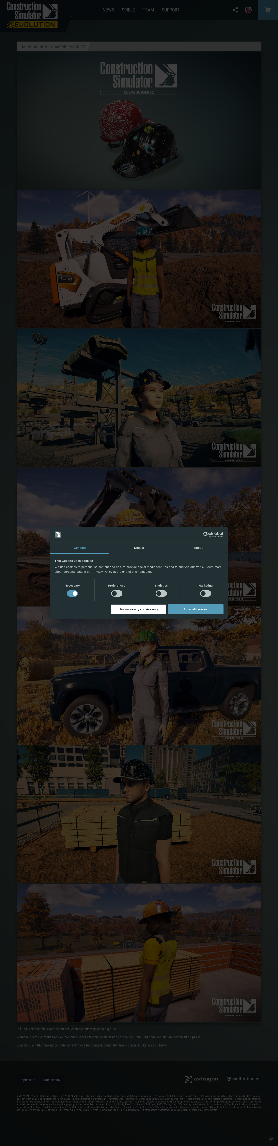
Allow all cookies (196, 609)
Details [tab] (139, 547)
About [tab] (198, 547)
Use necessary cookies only (138, 609)
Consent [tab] (80, 547)
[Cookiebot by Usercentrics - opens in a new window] (206, 535)
